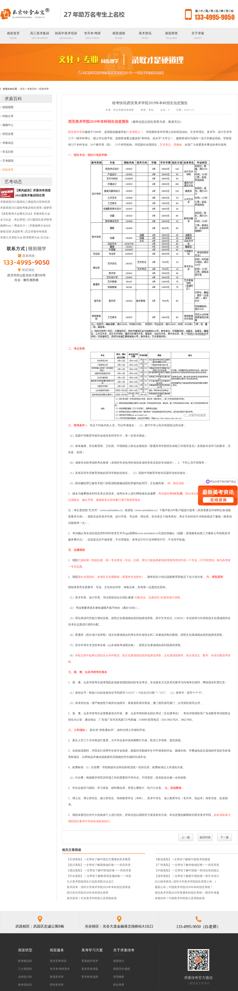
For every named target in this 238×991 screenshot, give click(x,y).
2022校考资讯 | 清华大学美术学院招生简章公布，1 (185, 881)
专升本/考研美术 (60, 968)
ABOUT (197, 35)
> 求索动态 (6, 142)
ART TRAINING (39, 35)
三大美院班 (25, 968)
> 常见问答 (6, 151)
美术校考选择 (89, 976)
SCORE (118, 35)
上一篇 (186, 837)
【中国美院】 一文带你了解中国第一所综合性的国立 (187, 870)
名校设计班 (25, 976)
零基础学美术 (89, 960)
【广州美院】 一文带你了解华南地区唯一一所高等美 (187, 864)
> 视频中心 (6, 125)
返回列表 (205, 837)
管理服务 (118, 976)
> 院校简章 (6, 169)
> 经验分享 (6, 116)
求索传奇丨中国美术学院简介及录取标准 (180, 898)
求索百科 (32, 88)
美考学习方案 (92, 950)
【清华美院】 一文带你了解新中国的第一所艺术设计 (187, 876)
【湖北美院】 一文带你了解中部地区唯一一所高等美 (99, 870)
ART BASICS (66, 35)
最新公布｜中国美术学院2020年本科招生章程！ (184, 887)
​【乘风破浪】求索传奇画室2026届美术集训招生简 (33, 193)
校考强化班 (25, 984)
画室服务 (57, 950)
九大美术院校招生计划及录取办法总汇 (90, 881)
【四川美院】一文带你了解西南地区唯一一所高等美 (99, 864)
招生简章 (118, 984)
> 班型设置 (6, 134)
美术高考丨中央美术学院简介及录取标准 (92, 898)
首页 (22, 88)
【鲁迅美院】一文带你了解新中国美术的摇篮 (182, 859)
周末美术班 (57, 984)
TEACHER (171, 35)
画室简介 (118, 960)
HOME (13, 35)
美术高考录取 (89, 968)
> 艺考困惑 (6, 160)
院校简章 (44, 88)
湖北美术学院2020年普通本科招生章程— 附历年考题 (187, 892)
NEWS (145, 35)
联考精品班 (25, 960)
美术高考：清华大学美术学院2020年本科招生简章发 (99, 887)
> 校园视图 (6, 107)
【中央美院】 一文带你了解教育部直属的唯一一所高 (99, 876)
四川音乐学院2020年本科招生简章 (87, 892)
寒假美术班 (57, 976)
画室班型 (25, 950)
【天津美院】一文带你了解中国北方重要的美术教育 (99, 859)
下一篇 (224, 837)
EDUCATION (92, 35)
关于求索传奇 (124, 950)
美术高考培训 (58, 960)
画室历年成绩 (121, 968)
